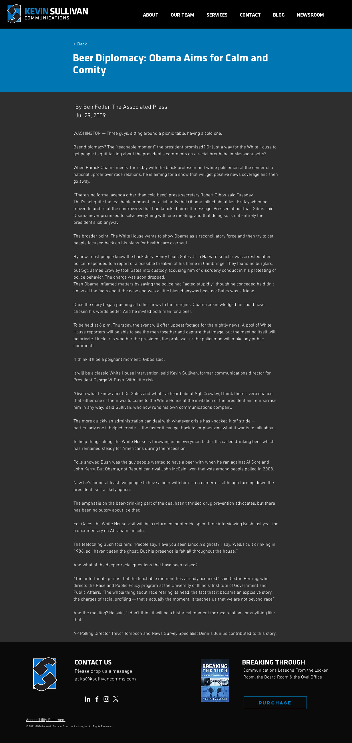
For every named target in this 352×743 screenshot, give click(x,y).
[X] (116, 699)
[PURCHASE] (275, 702)
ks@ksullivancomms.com (108, 679)
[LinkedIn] (87, 699)
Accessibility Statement (45, 720)
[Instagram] (106, 699)
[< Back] (92, 44)
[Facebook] (97, 699)
